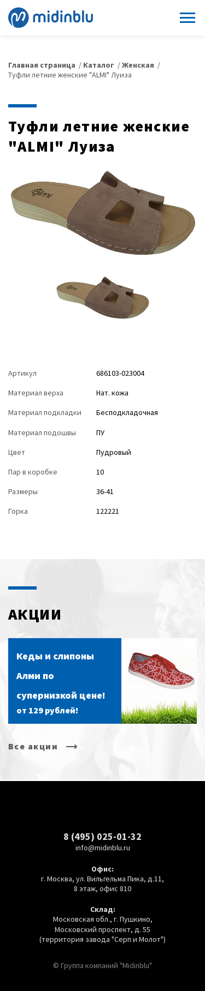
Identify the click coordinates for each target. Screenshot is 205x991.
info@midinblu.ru (102, 847)
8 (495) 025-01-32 (102, 836)
